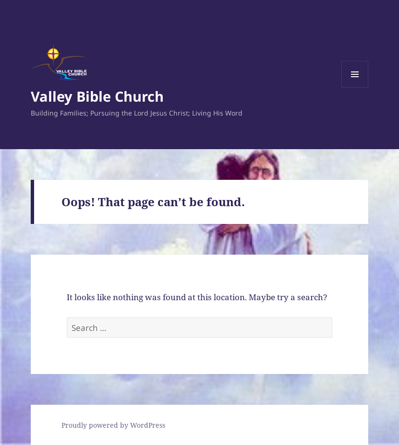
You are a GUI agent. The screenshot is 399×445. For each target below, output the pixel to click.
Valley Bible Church (97, 96)
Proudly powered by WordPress (113, 425)
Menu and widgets (355, 87)
